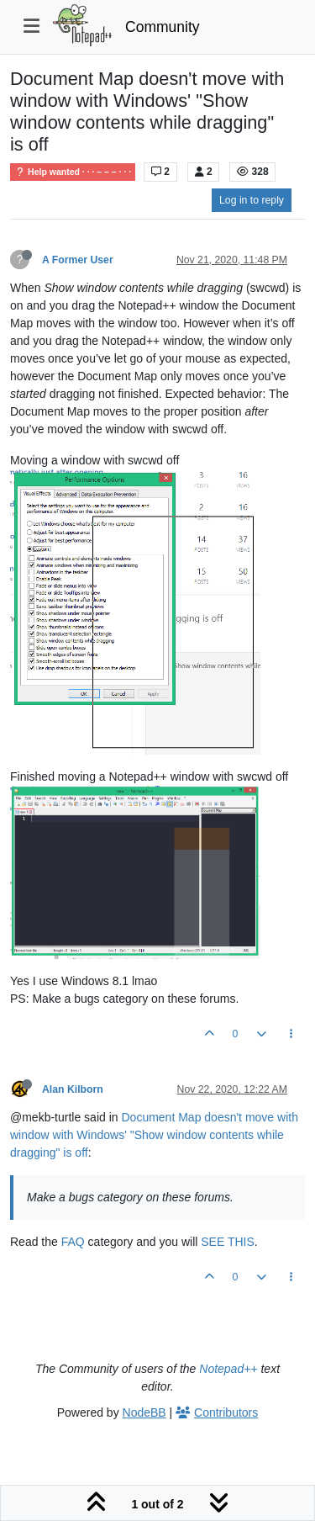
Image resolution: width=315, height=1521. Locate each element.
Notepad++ (228, 1368)
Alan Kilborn (72, 1089)
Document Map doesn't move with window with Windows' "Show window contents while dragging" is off (154, 1134)
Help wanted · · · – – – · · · (72, 172)
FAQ (73, 1241)
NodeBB (144, 1412)
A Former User (77, 260)
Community (162, 27)
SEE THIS (228, 1241)
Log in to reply (251, 200)
